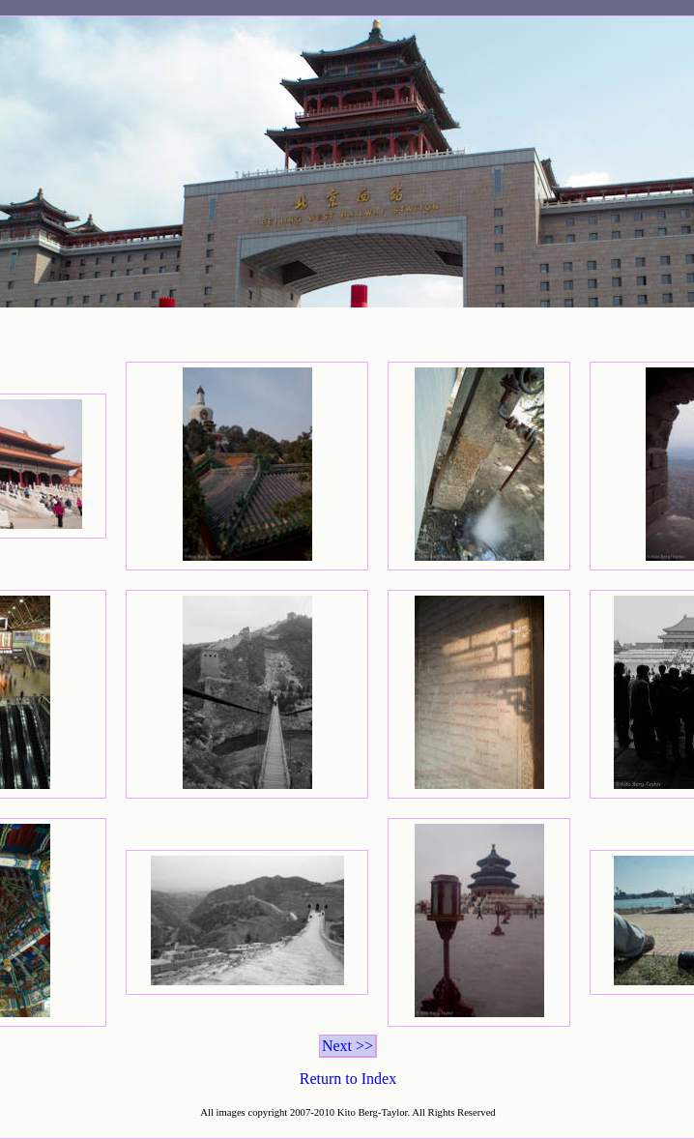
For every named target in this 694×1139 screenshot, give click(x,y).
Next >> (347, 1045)
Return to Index (348, 1078)
